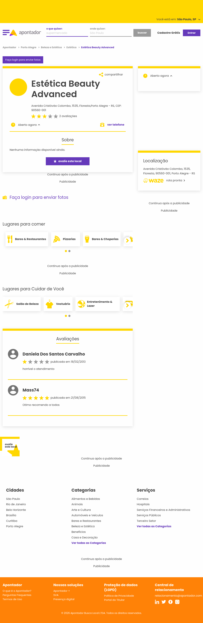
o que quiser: (54, 28)
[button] (66, 251)
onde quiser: (97, 28)
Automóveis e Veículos (87, 515)
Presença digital (63, 599)
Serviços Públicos (149, 515)
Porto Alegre (99, 106)
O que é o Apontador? (17, 591)
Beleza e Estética (83, 526)
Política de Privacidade (119, 595)
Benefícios (79, 532)
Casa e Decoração (85, 537)
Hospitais (143, 504)
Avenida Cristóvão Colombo (51, 106)
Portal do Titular (114, 600)
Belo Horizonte (16, 510)
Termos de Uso (12, 599)
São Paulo (13, 499)
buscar (142, 32)
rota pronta (164, 180)
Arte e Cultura (81, 510)
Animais (77, 504)
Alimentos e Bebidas (86, 499)
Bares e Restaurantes (86, 521)
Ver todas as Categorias (89, 543)
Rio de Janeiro (16, 504)
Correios (142, 499)
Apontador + (61, 591)
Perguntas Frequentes (17, 595)
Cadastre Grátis (168, 33)
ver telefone (115, 125)
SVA (55, 595)
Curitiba (11, 521)
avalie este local (67, 161)
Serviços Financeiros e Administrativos (163, 510)
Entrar (191, 33)
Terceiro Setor (146, 521)
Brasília (11, 515)
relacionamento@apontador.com (178, 596)
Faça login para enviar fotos (22, 59)
